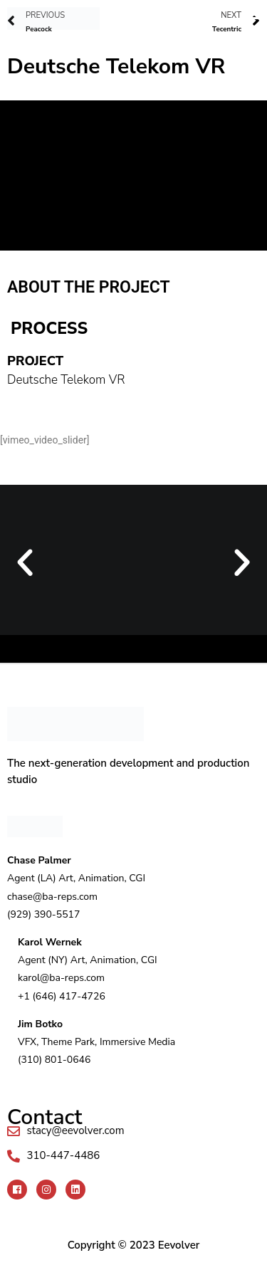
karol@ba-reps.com (61, 978)
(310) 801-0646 (54, 1059)
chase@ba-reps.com (52, 896)
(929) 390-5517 (43, 914)
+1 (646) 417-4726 (61, 996)
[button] (187, 13)
